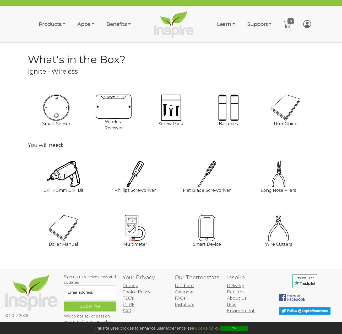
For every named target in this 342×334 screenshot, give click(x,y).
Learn (224, 24)
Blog (232, 304)
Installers (184, 304)
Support (257, 24)
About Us (237, 298)
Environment (241, 310)
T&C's (128, 298)
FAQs (180, 298)
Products (50, 24)
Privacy (130, 285)
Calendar (184, 291)
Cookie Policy (136, 291)
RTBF (128, 304)
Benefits (116, 24)
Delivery (235, 285)
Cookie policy (207, 328)
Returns (235, 291)
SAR (127, 310)
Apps (83, 24)
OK (233, 328)
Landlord (184, 285)
